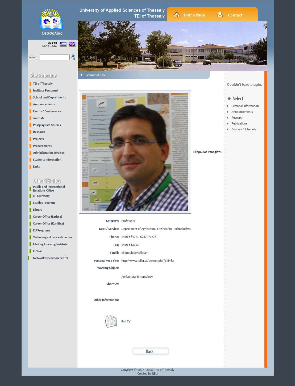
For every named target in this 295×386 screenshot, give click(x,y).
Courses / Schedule (243, 129)
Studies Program (44, 203)
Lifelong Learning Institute (50, 244)
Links (36, 166)
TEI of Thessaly (43, 83)
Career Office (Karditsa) (48, 223)
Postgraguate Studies (47, 125)
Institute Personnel (45, 90)
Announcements (44, 104)
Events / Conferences (47, 111)
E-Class (37, 251)
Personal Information (245, 106)
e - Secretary (41, 196)
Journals (38, 118)
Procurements (42, 146)
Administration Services (49, 153)
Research (39, 132)
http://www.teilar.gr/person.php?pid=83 (148, 261)
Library (37, 209)
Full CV (126, 321)
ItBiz (155, 373)
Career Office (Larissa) (47, 216)
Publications (239, 123)
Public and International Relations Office (49, 188)
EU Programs (41, 230)
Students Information (47, 159)
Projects (38, 139)
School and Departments (49, 97)
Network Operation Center (50, 258)
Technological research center (52, 237)
